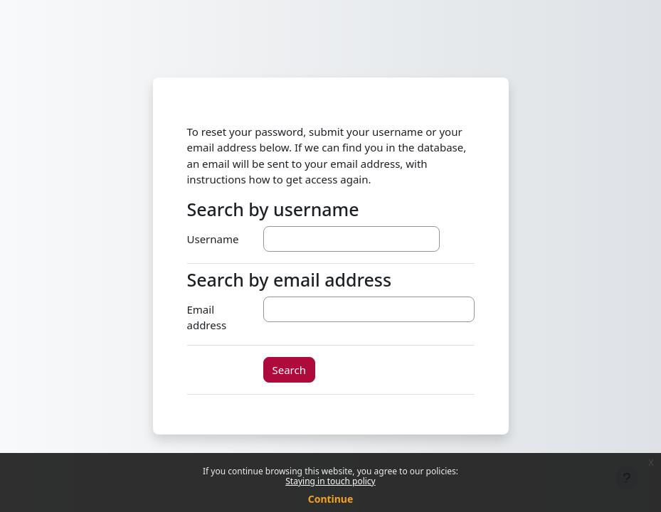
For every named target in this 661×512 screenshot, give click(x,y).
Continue (331, 499)
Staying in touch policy (330, 481)
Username (213, 239)
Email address (207, 317)
